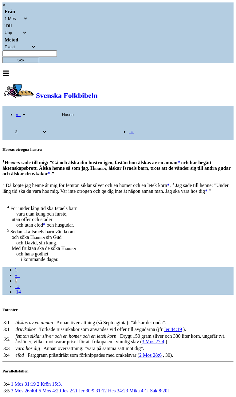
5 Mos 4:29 (50, 390)
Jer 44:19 (173, 329)
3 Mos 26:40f (24, 390)
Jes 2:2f (69, 390)
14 (18, 291)
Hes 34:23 (118, 390)
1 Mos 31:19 (23, 384)
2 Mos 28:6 (150, 355)
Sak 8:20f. (160, 390)
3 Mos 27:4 (153, 341)
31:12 (101, 390)
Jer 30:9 (86, 390)
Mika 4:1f (139, 390)
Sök (21, 60)
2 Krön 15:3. (49, 384)
